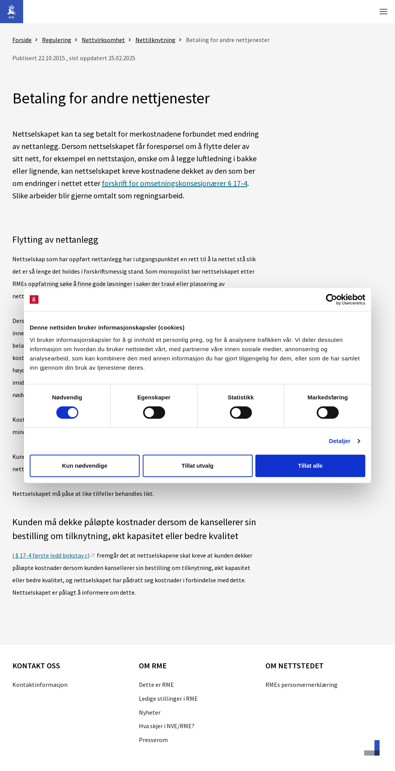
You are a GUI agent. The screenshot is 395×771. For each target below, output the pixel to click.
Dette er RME (156, 684)
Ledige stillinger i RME (168, 698)
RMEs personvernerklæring (301, 684)
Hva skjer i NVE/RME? (166, 726)
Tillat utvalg (197, 465)
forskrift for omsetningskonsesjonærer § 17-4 (174, 183)
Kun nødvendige (85, 465)
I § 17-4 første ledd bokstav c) (50, 555)
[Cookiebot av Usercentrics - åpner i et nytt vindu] (331, 299)
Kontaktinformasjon (40, 684)
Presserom (153, 740)
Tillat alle (310, 465)
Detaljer (340, 441)
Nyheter (149, 712)
